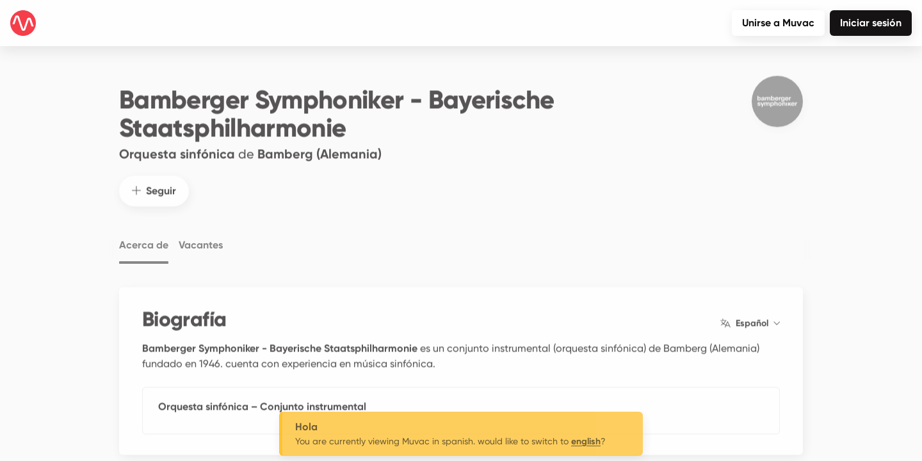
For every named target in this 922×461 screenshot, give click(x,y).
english (586, 441)
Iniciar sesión (871, 23)
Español (750, 316)
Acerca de (143, 239)
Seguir (154, 183)
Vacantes (201, 239)
